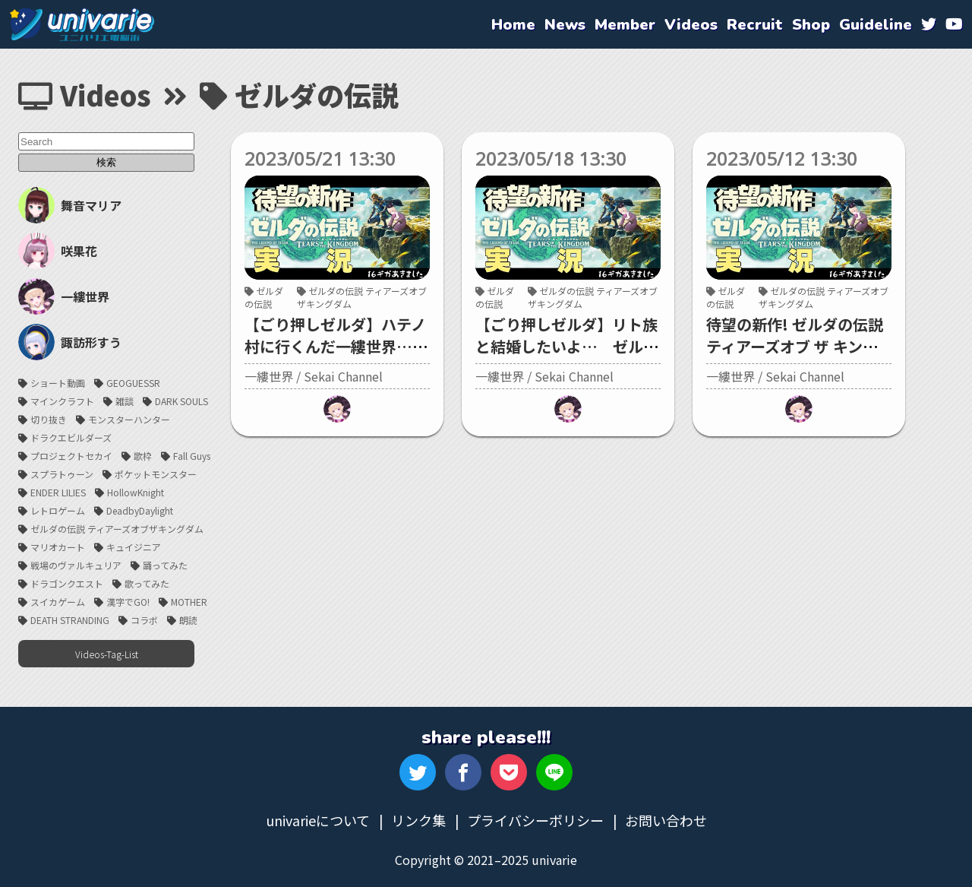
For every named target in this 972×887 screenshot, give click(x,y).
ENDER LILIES (58, 492)
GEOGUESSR (133, 382)
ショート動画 (57, 382)
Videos (84, 94)
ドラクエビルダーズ (71, 437)
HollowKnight (135, 492)
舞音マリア (70, 205)
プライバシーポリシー (535, 820)
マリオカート (57, 546)
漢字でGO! (128, 601)
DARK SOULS (181, 400)
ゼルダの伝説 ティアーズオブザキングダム (117, 528)
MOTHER (189, 601)
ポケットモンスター (156, 473)
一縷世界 (63, 296)
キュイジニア (133, 546)
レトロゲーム (57, 510)
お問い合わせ (666, 820)
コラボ (144, 619)
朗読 (188, 619)
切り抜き (48, 419)
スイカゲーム (57, 601)
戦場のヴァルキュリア (76, 565)
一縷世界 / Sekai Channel (314, 376)
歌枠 (143, 455)
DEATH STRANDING (69, 619)
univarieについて (318, 820)
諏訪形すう (70, 342)
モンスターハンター (129, 419)
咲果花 (57, 251)
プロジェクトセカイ (71, 455)
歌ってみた (147, 583)
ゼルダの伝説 (264, 297)
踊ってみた (165, 565)
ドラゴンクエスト (66, 583)
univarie (82, 24)
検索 (106, 162)
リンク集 (418, 820)
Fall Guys (191, 455)
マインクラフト (62, 400)
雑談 (124, 400)
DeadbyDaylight (139, 510)
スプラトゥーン (61, 473)
